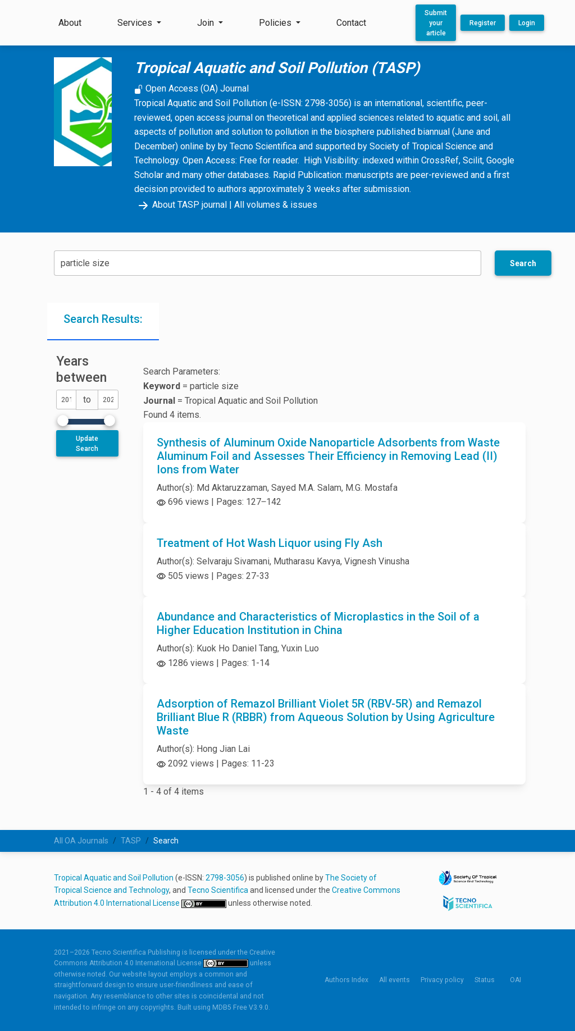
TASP (131, 840)
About (69, 22)
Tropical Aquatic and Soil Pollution (114, 877)
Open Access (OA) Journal (191, 88)
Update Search (87, 444)
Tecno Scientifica (218, 890)
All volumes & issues (275, 204)
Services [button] (135, 22)
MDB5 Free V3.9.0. (241, 1007)
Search (523, 263)
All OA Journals (81, 840)
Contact (351, 22)
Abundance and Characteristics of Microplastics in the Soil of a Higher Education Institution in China (318, 623)
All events (394, 980)
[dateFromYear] (66, 399)
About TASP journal (180, 204)
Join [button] (206, 22)
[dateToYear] (108, 399)
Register (482, 23)
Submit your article (436, 23)
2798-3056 (225, 877)
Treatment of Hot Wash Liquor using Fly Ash (269, 543)
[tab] (103, 321)
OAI (515, 980)
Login (526, 23)
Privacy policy (442, 980)
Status (484, 980)
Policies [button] (276, 22)
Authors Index (346, 980)
